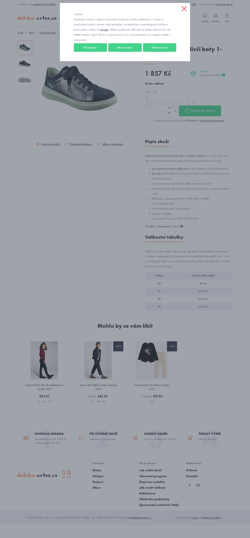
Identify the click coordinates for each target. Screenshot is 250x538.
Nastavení (124, 70)
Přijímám (90, 70)
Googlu (104, 53)
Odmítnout (160, 70)
